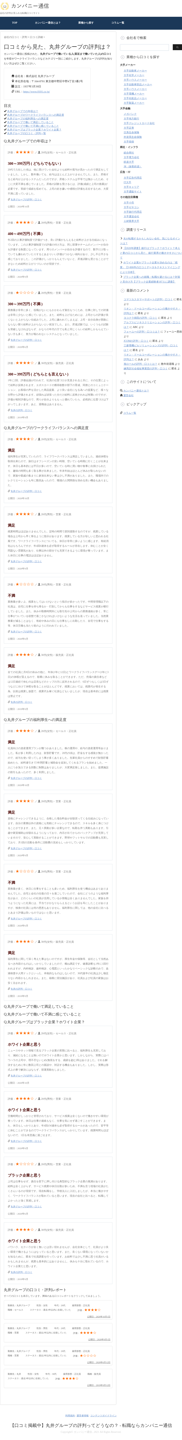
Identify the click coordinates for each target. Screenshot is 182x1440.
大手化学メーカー (134, 75)
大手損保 (129, 141)
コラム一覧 (117, 22)
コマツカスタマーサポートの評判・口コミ (148, 299)
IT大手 (127, 182)
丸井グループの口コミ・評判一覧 (26, 133)
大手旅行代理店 (133, 212)
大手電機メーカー (134, 93)
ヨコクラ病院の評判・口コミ (140, 317)
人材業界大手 (131, 221)
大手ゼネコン (131, 207)
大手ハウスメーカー (135, 80)
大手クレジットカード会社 (139, 123)
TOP (14, 22)
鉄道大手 (129, 162)
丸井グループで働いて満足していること (30, 122)
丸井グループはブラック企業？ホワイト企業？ (34, 129)
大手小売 (129, 202)
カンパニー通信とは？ (48, 22)
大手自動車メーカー (135, 70)
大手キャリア (131, 187)
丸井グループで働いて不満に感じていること (33, 126)
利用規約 (70, 1415)
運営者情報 (83, 1415)
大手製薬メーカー (134, 103)
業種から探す (86, 22)
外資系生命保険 (133, 137)
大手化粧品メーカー (135, 98)
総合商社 (129, 152)
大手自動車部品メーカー (138, 84)
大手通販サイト (133, 191)
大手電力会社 (131, 157)
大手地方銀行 (131, 118)
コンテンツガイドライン (103, 1415)
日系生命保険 (131, 132)
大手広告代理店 (133, 177)
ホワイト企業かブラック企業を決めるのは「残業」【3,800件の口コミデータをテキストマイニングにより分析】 (150, 267)
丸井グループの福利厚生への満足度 (28, 118)
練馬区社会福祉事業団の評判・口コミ (146, 368)
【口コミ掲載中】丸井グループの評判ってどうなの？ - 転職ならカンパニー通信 (91, 1425)
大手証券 (129, 127)
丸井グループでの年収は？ (22, 111)
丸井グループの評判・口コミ (26, 199)
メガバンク (130, 114)
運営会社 (128, 395)
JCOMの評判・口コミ (136, 341)
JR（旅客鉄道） (133, 166)
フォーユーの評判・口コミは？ (142, 331)
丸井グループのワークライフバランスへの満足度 (35, 115)
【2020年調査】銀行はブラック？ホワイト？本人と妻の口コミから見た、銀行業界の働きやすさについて (151, 253)
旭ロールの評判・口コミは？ (140, 364)
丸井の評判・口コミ (21, 410)
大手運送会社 (131, 216)
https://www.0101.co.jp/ (36, 91)
